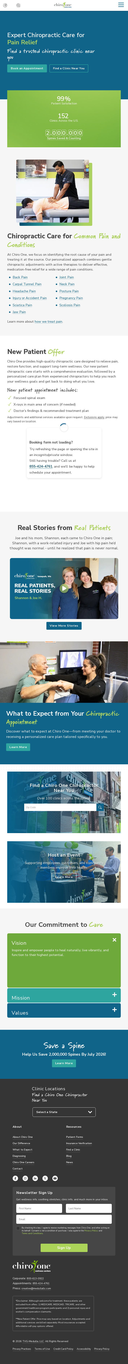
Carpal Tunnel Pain (27, 284)
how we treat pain (48, 321)
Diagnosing (19, 1155)
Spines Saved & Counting (64, 138)
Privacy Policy (91, 1230)
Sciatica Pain (22, 305)
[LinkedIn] (35, 1178)
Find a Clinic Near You (69, 68)
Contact (18, 1168)
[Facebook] (15, 1178)
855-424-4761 (41, 466)
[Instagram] (25, 1178)
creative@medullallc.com (36, 1287)
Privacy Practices (22, 1348)
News (69, 1162)
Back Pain (20, 277)
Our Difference (21, 1143)
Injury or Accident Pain (30, 298)
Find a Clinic (73, 1149)
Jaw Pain (19, 312)
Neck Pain (67, 284)
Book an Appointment (27, 68)
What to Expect (22, 1149)
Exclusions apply (94, 417)
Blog (69, 1155)
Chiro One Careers (23, 1162)
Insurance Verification (79, 1143)
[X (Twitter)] (45, 1178)
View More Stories (64, 625)
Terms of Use (42, 1348)
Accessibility (84, 1348)
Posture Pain (69, 291)
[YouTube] (55, 1178)
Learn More (18, 746)
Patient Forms (74, 1136)
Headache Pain (24, 291)
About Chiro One (23, 1136)
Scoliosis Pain (69, 305)
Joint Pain (66, 277)
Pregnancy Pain (71, 298)
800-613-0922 (35, 1277)
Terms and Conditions (32, 1233)
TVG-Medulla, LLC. (33, 1340)
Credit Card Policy (63, 1348)
